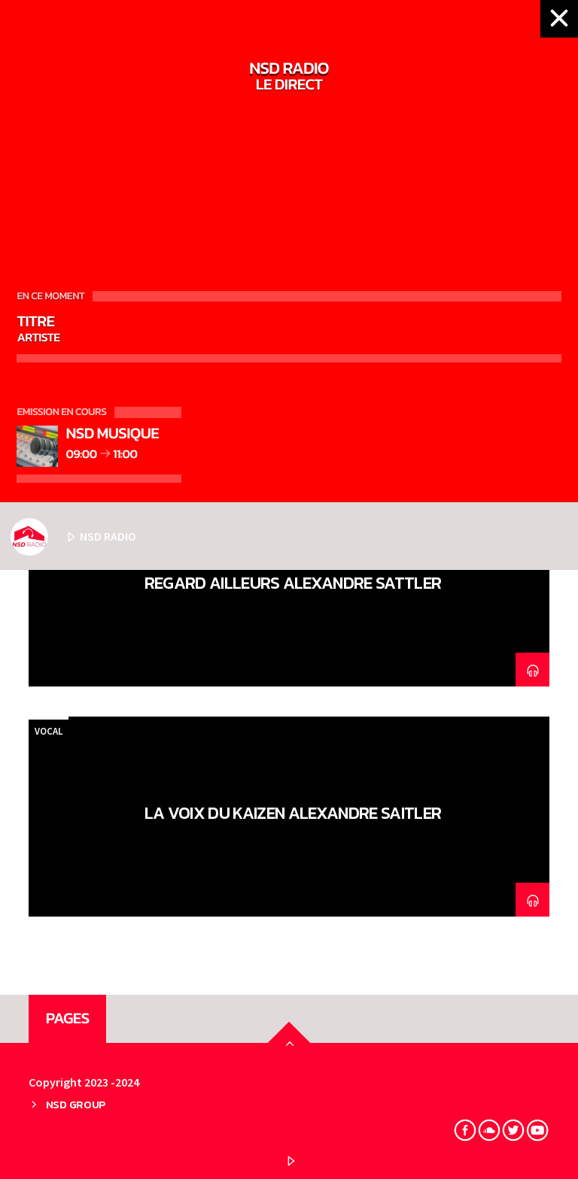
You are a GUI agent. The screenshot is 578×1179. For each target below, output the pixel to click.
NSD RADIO (73, 537)
